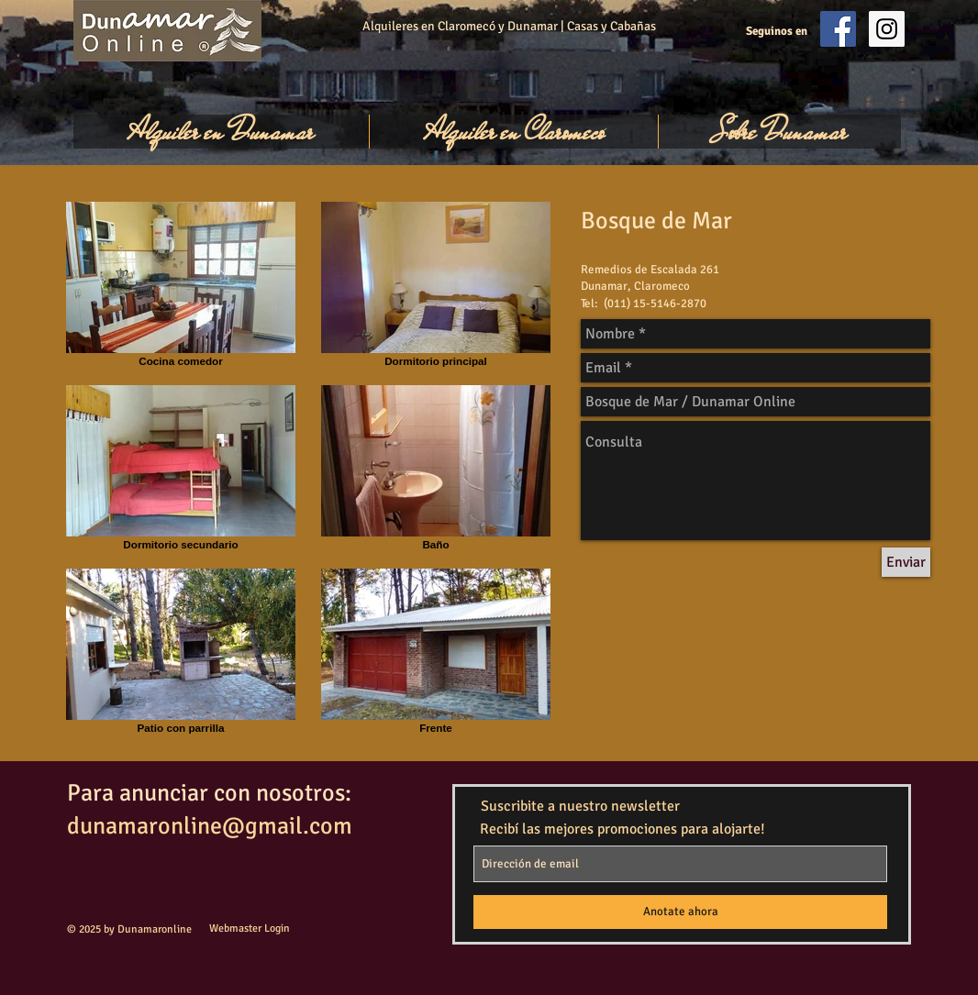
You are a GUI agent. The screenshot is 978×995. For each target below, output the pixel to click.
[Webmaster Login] (249, 929)
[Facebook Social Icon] (838, 29)
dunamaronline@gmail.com (209, 826)
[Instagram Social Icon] (887, 29)
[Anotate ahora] (680, 912)
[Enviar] (906, 562)
